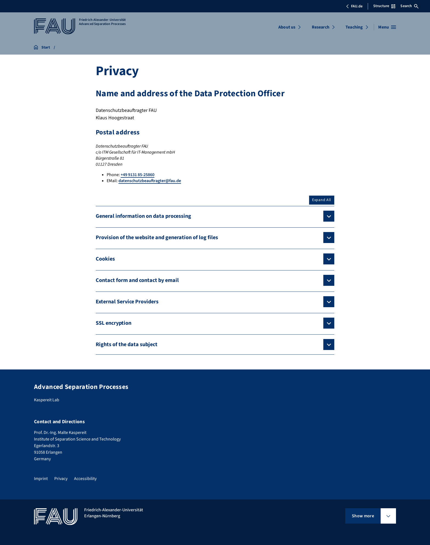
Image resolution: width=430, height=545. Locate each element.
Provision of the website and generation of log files (157, 237)
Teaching (354, 27)
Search (409, 6)
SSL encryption (113, 323)
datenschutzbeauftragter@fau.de (149, 181)
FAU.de (354, 6)
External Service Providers (127, 302)
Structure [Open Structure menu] (384, 6)
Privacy (60, 479)
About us (286, 27)
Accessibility (85, 479)
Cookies (105, 259)
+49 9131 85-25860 (137, 175)
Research (320, 27)
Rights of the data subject (126, 344)
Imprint (41, 479)
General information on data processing (143, 216)
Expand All (321, 200)
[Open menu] (387, 27)
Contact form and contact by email (137, 280)
